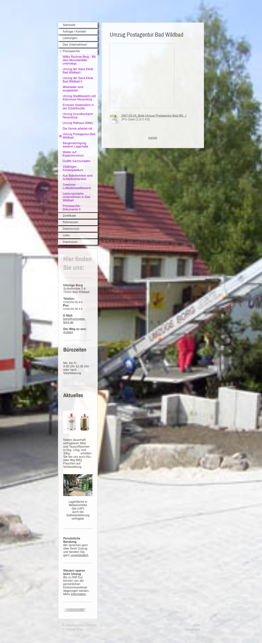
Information (78, 594)
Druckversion (73, 625)
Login (196, 625)
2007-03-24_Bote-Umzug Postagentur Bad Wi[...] (153, 115)
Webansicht (192, 629)
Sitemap (91, 625)
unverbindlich (79, 555)
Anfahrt (68, 332)
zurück (152, 137)
